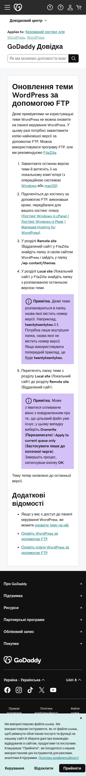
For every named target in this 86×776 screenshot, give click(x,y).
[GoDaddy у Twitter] (41, 692)
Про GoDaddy (15, 584)
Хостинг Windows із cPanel (45, 216)
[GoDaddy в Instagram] (18, 692)
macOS (50, 185)
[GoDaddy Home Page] (23, 660)
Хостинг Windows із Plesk (42, 221)
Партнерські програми (24, 619)
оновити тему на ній (52, 525)
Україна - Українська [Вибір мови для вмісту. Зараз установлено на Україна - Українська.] (25, 680)
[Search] (74, 58)
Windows (28, 185)
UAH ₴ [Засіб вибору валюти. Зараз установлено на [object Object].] (74, 680)
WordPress (35, 37)
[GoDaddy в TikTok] (30, 692)
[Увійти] (70, 7)
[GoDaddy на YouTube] (53, 692)
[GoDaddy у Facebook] (7, 692)
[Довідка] (49, 7)
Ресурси (11, 607)
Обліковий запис (19, 631)
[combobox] (38, 58)
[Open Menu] (5, 7)
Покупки (11, 643)
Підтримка (13, 596)
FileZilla (49, 152)
